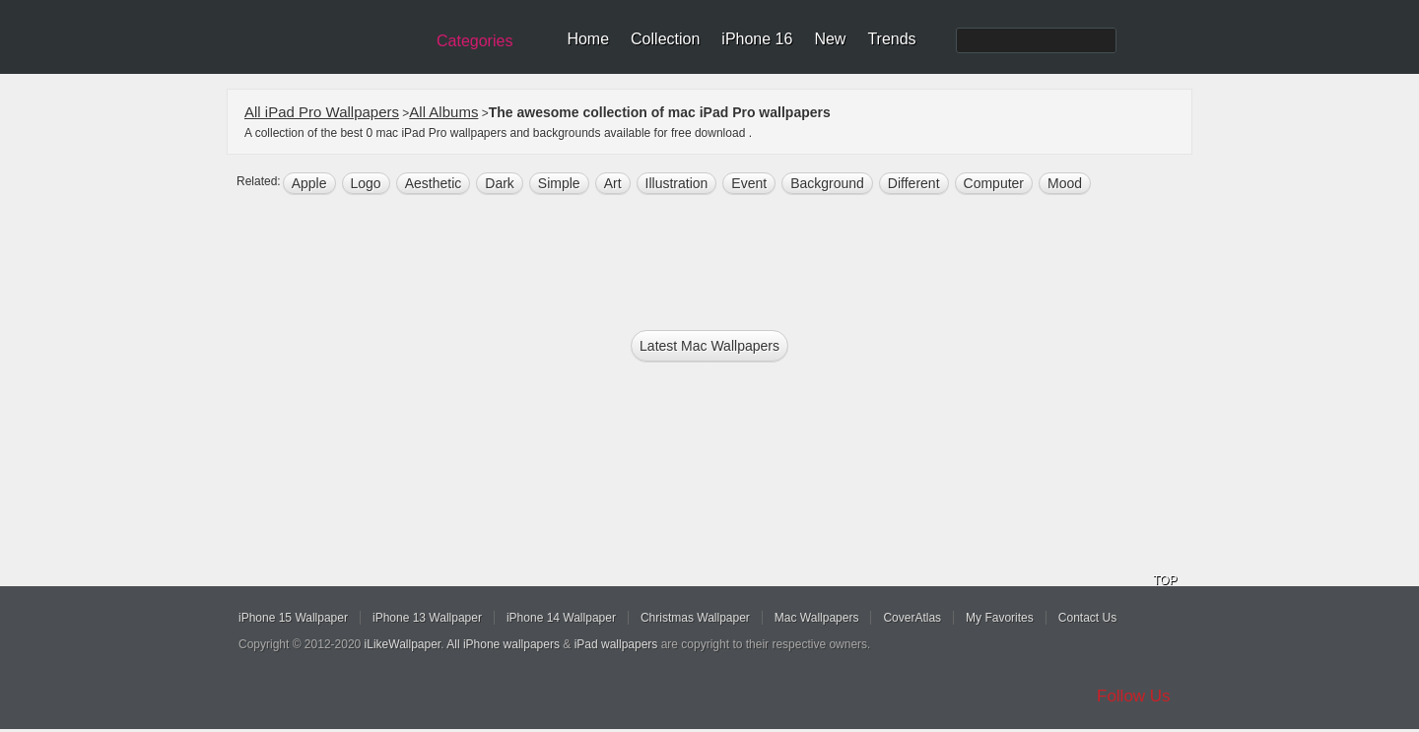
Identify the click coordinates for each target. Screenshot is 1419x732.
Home (588, 39)
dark (499, 183)
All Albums (443, 111)
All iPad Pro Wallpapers (321, 111)
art (613, 183)
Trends (891, 39)
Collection (665, 39)
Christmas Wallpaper (695, 618)
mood (1064, 183)
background (827, 183)
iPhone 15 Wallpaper (293, 618)
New (829, 39)
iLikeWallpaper (403, 644)
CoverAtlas (912, 618)
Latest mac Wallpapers (709, 346)
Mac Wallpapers (817, 618)
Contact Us (1087, 618)
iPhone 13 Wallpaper (427, 618)
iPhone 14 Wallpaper (561, 618)
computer (994, 183)
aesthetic (433, 183)
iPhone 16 (756, 39)
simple (559, 183)
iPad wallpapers (616, 644)
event (749, 183)
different (914, 183)
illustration (677, 183)
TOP (1165, 580)
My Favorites (1000, 618)
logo (366, 183)
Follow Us (1134, 696)
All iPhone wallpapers (503, 644)
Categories (474, 41)
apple (309, 183)
